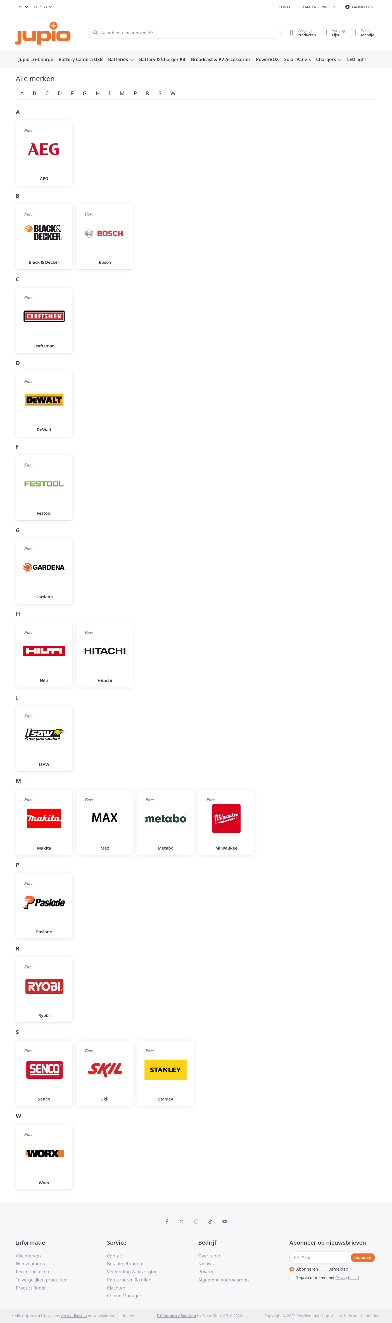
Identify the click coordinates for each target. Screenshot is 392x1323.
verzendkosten (74, 1315)
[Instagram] (196, 1221)
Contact (287, 6)
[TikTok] (210, 1221)
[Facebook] (167, 1221)
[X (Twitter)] (181, 1221)
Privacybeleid (347, 1277)
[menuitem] (36, 59)
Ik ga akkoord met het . (328, 1277)
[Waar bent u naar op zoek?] (185, 32)
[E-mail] (319, 1257)
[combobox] (23, 7)
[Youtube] (225, 1221)
